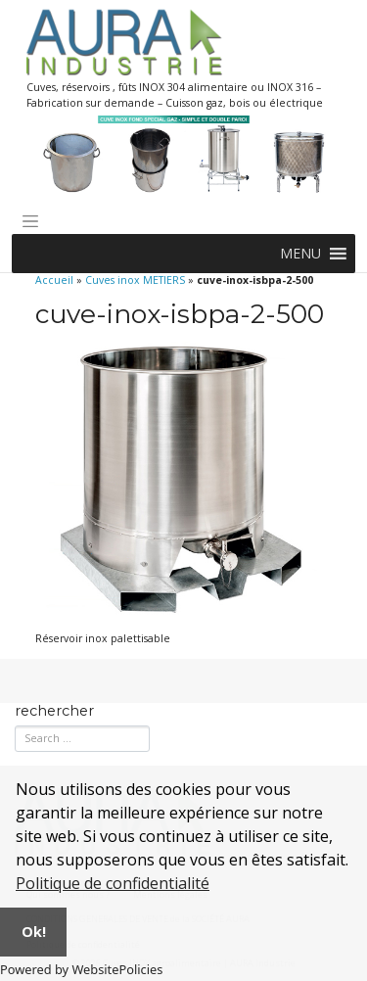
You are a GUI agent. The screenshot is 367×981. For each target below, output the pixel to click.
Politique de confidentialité (112, 883)
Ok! (34, 931)
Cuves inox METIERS (135, 280)
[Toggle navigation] (30, 221)
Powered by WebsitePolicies (81, 969)
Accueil (54, 280)
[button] (300, 253)
